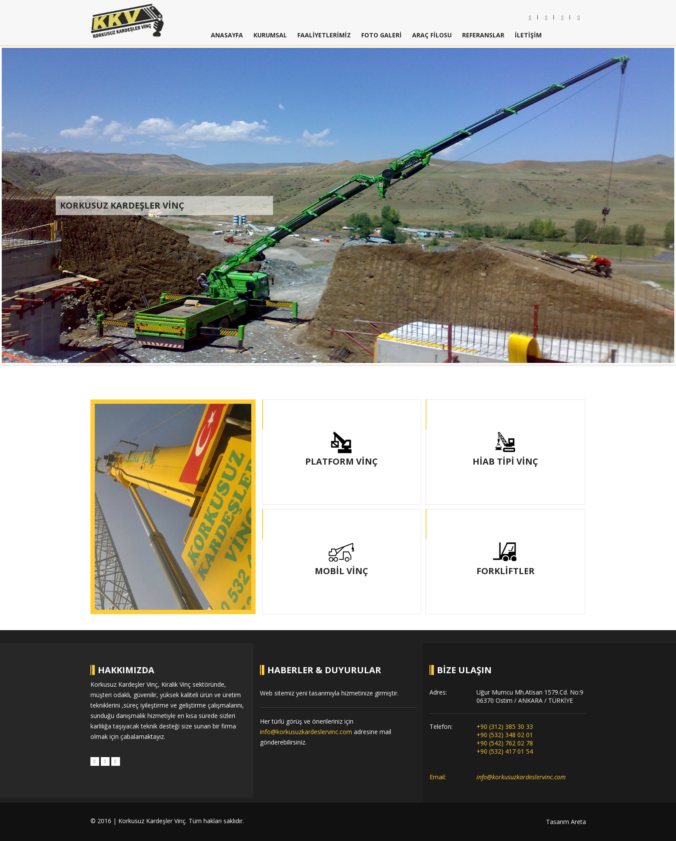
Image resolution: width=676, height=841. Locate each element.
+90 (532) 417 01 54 (504, 751)
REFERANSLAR (483, 35)
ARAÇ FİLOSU (432, 35)
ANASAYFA (227, 35)
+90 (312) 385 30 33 (504, 726)
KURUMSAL (270, 35)
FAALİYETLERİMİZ (324, 35)
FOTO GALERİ (381, 35)
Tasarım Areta (566, 822)
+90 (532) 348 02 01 (504, 735)
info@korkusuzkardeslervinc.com (306, 732)
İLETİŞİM (528, 35)
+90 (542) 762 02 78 (504, 743)
